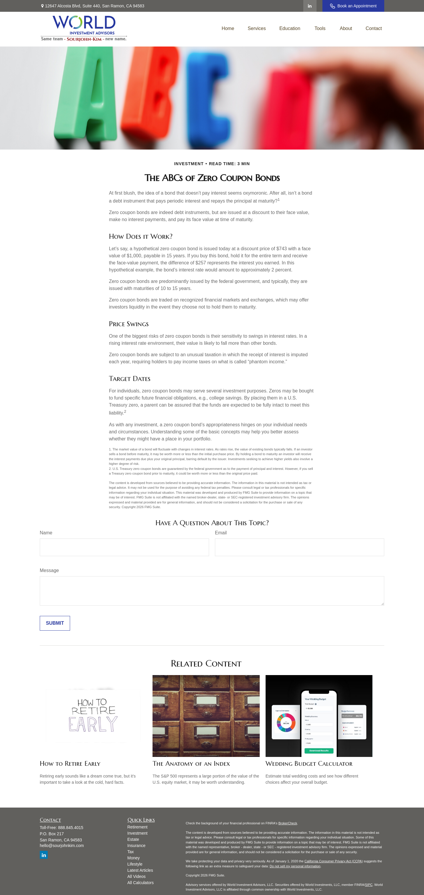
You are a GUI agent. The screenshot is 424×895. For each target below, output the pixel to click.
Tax (130, 851)
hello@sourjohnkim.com (62, 845)
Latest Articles (140, 870)
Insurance (136, 845)
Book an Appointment (353, 6)
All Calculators (140, 882)
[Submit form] (55, 623)
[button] (228, 28)
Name (46, 532)
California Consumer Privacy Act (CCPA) (333, 861)
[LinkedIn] (310, 6)
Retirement (137, 827)
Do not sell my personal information (295, 866)
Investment (137, 833)
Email (221, 532)
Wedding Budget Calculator (309, 764)
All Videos (136, 876)
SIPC (369, 884)
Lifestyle (135, 864)
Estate (133, 839)
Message (49, 570)
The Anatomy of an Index (191, 764)
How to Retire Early (70, 764)
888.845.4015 (70, 827)
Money (133, 858)
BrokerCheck (287, 823)
